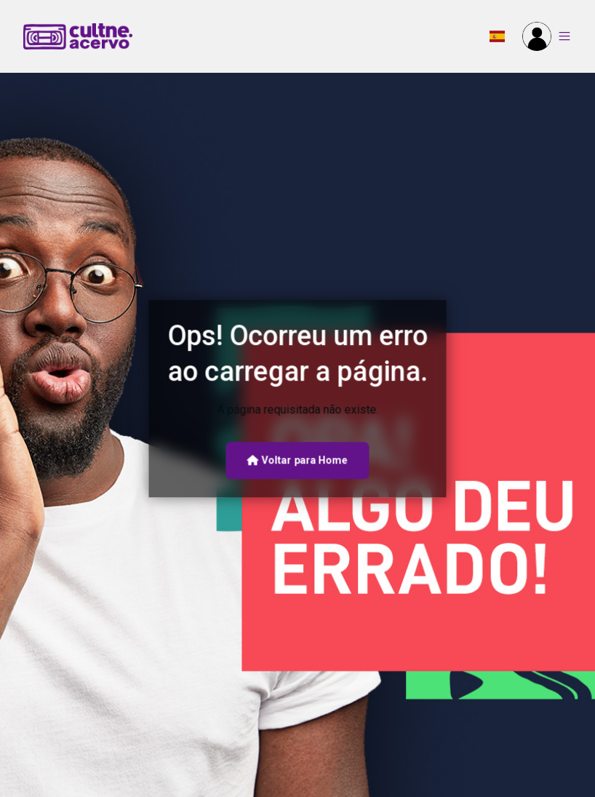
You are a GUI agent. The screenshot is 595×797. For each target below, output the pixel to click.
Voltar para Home (297, 460)
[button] (497, 36)
